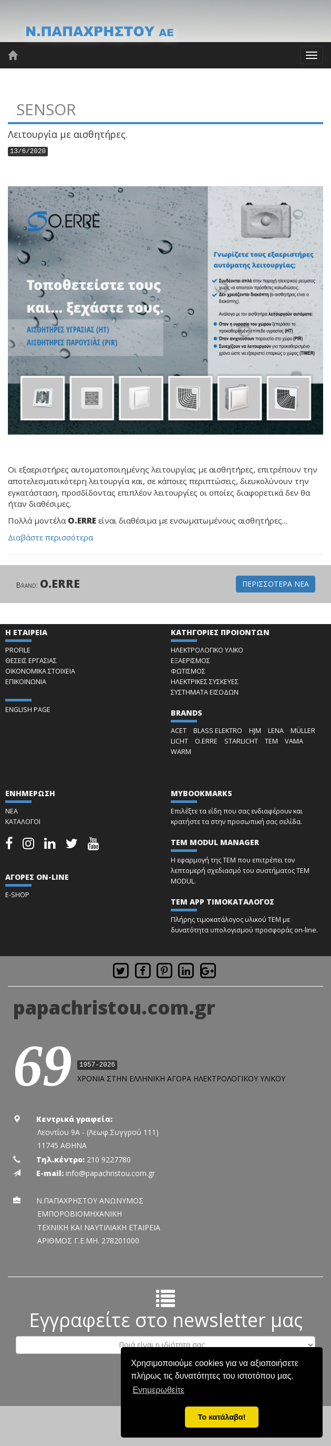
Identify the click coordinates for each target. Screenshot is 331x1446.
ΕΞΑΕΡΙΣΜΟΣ (190, 660)
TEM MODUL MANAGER (215, 842)
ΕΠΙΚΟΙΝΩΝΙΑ (25, 681)
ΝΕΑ (11, 811)
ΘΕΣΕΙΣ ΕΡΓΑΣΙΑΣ (31, 660)
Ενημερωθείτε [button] (158, 1389)
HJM (255, 730)
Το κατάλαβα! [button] (222, 1417)
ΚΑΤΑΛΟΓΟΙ (22, 821)
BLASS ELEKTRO (217, 730)
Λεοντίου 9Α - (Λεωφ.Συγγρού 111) (98, 1132)
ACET (179, 730)
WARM (181, 751)
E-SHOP (17, 894)
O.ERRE (60, 583)
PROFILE (17, 650)
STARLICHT (241, 741)
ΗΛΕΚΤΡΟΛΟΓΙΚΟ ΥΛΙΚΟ (207, 650)
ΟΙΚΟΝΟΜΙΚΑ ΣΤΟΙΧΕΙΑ (40, 671)
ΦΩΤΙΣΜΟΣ (188, 671)
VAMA (294, 741)
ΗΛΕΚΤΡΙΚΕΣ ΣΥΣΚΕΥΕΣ (205, 681)
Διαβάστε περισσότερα (50, 537)
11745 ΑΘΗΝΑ (62, 1145)
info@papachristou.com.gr (110, 1173)
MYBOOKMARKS (201, 793)
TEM (271, 741)
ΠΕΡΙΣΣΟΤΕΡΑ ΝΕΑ (275, 584)
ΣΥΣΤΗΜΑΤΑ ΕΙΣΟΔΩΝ (205, 692)
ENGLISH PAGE (27, 709)
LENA (276, 730)
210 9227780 (109, 1159)
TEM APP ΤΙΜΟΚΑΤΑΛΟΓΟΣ (222, 902)
